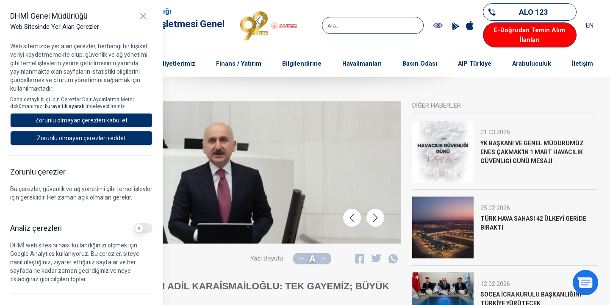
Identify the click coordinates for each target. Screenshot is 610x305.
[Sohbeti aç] (585, 282)
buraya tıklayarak (65, 106)
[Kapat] (143, 16)
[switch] (143, 228)
